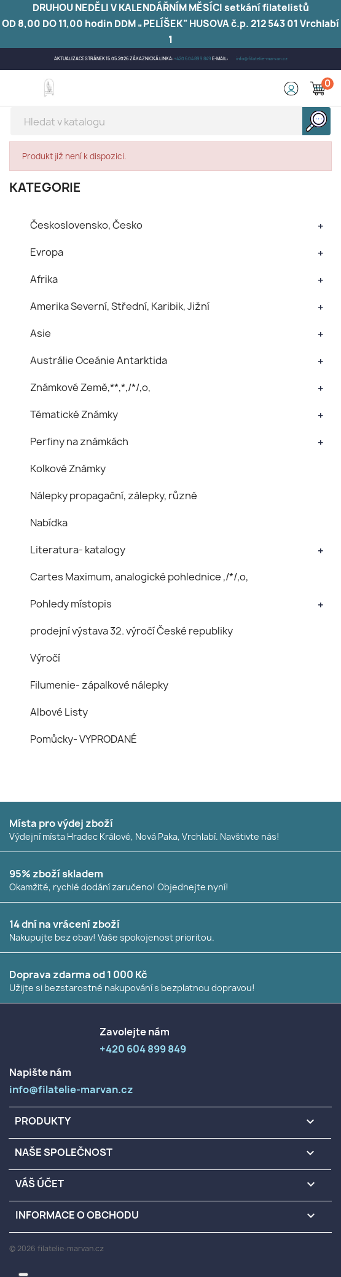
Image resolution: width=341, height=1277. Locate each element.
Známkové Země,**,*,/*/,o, (90, 387)
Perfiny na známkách (79, 441)
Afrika (44, 279)
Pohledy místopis (71, 604)
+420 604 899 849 (192, 58)
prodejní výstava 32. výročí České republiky (131, 631)
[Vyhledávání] (170, 121)
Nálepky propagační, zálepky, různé (113, 495)
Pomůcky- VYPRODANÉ (83, 739)
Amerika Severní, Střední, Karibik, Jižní (120, 306)
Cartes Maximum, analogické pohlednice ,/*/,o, (139, 576)
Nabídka (49, 522)
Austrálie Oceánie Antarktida (98, 360)
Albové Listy (59, 712)
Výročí (45, 658)
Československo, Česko (86, 225)
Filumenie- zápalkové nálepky (99, 685)
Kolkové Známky (68, 468)
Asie (40, 333)
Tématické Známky (74, 414)
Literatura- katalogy (77, 549)
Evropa (46, 252)
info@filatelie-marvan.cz (262, 58)
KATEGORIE (45, 187)
